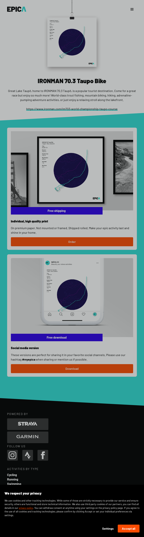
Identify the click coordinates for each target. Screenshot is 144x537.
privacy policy (26, 507)
